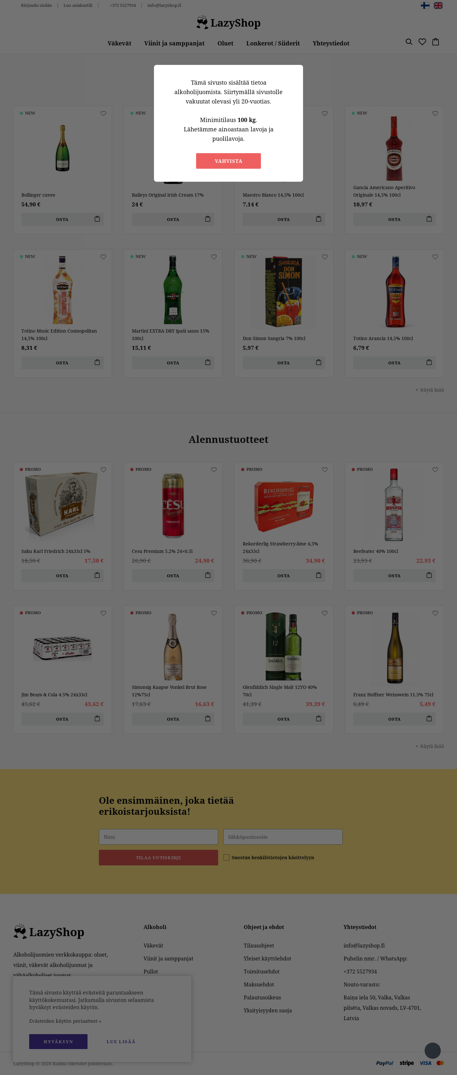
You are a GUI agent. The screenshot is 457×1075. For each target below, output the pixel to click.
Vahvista (228, 161)
